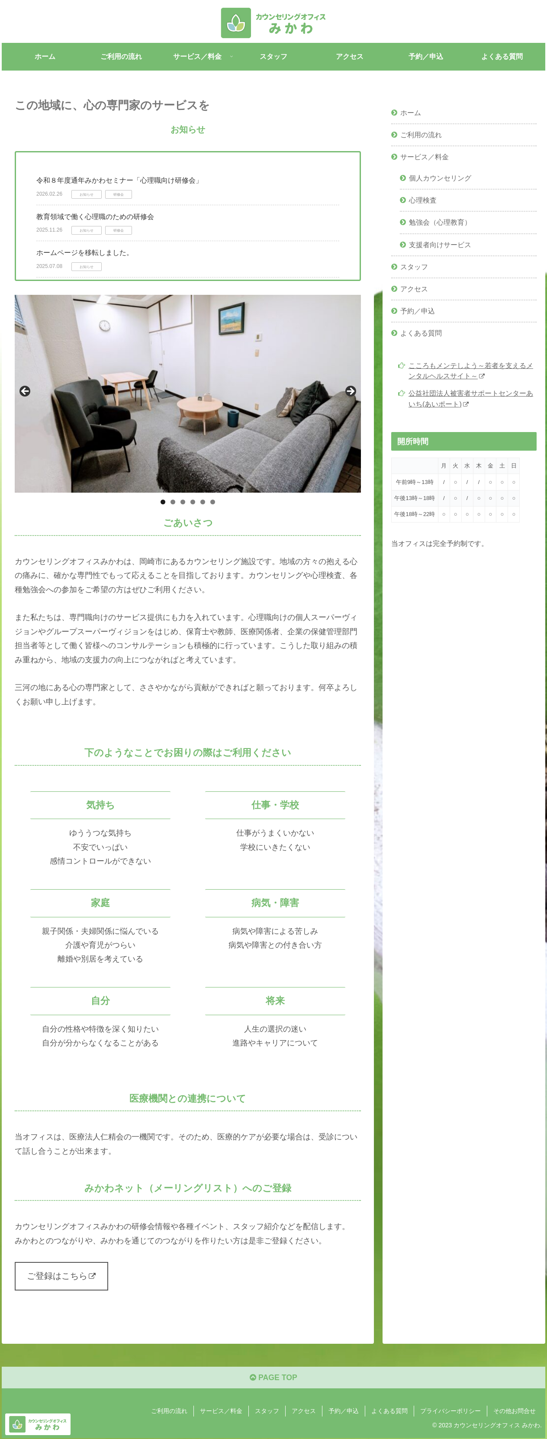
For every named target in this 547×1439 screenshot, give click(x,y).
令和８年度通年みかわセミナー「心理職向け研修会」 (119, 180)
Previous (25, 391)
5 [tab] (202, 502)
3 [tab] (182, 502)
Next (350, 391)
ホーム (410, 112)
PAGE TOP (273, 1378)
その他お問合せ (514, 1412)
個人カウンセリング (440, 178)
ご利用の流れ (421, 135)
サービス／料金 (424, 157)
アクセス (414, 289)
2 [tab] (173, 502)
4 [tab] (192, 502)
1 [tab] (163, 502)
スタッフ (414, 267)
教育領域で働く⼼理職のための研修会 (95, 216)
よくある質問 (421, 333)
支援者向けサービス (440, 244)
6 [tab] (212, 502)
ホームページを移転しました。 (84, 252)
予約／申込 (417, 311)
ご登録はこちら (61, 1276)
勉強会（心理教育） (440, 222)
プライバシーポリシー (450, 1412)
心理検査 (423, 200)
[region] (188, 394)
